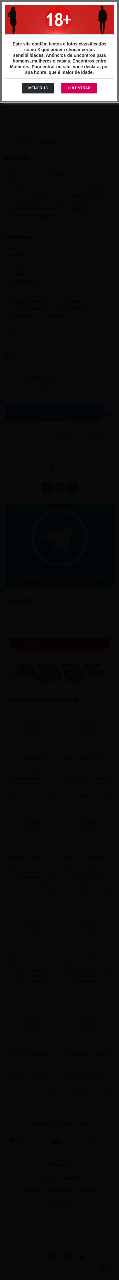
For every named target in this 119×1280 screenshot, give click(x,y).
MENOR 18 (38, 88)
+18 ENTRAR (79, 88)
